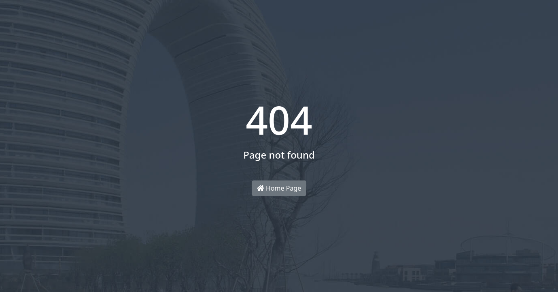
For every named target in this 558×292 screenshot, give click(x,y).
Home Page (279, 188)
